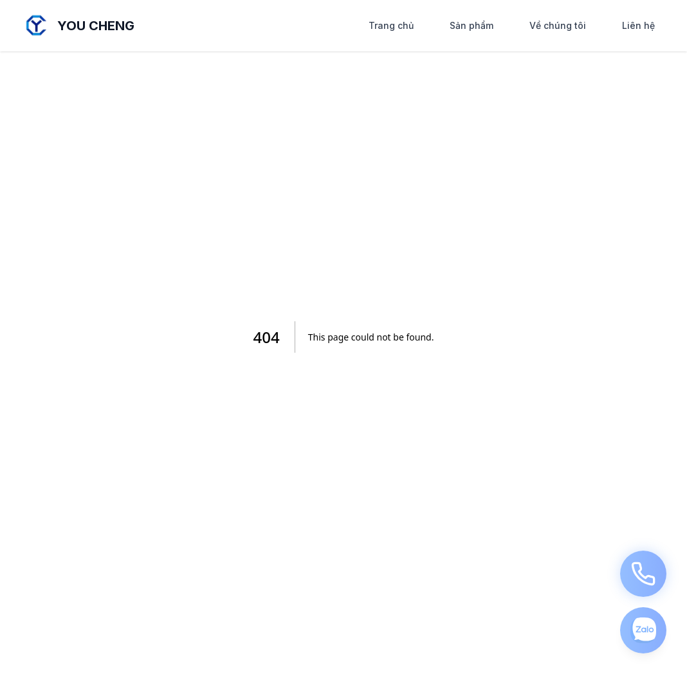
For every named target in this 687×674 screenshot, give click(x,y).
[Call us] (643, 574)
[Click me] (643, 630)
